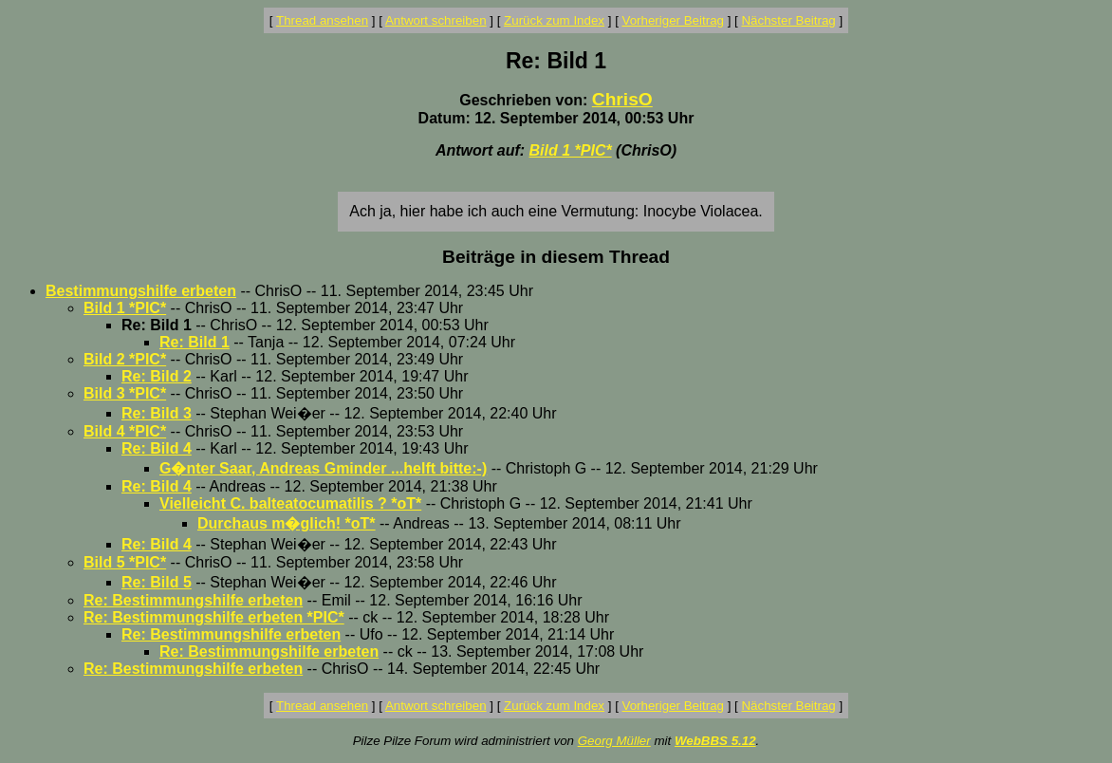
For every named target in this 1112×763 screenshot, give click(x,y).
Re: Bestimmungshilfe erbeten (193, 600)
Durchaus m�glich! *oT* (286, 523)
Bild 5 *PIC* (124, 562)
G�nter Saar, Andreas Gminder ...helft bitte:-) (323, 468)
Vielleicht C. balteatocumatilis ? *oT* (290, 503)
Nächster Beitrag (788, 20)
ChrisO (622, 99)
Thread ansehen (322, 20)
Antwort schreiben (436, 20)
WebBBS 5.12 (715, 741)
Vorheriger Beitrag (673, 20)
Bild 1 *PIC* (570, 150)
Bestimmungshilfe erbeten (141, 291)
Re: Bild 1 (194, 342)
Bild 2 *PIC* (124, 359)
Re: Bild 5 (156, 582)
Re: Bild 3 (156, 413)
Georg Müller (614, 741)
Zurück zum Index (554, 20)
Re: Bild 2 (156, 376)
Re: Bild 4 (156, 448)
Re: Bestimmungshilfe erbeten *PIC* (213, 617)
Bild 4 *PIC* (124, 431)
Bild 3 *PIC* (124, 393)
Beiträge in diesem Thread (556, 257)
